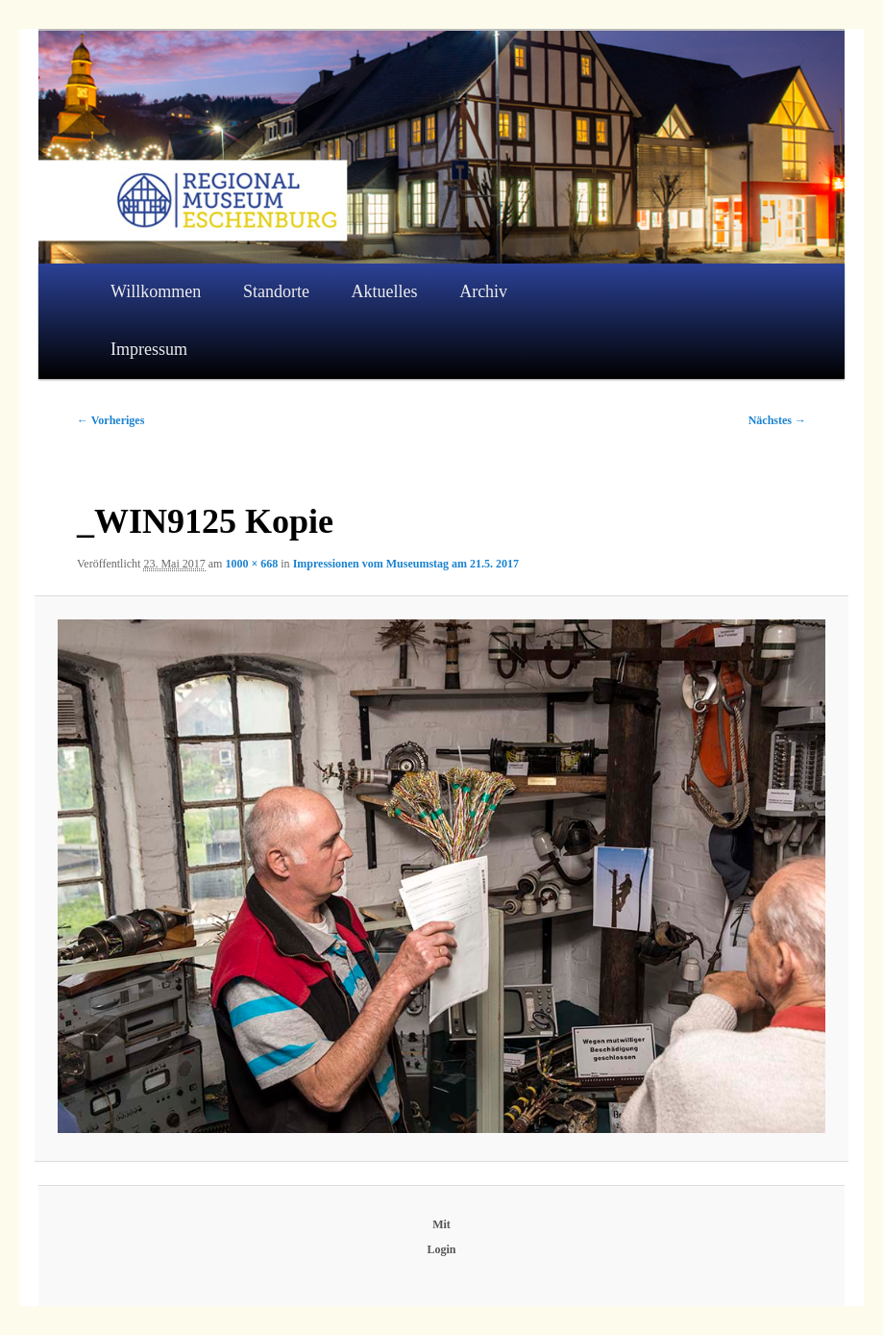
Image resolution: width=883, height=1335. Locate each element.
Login (441, 1249)
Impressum (148, 349)
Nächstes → (777, 420)
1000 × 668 (251, 563)
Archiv (483, 291)
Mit (441, 1224)
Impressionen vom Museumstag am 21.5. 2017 (406, 563)
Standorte (276, 291)
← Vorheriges (110, 420)
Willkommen (155, 291)
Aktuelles (385, 291)
